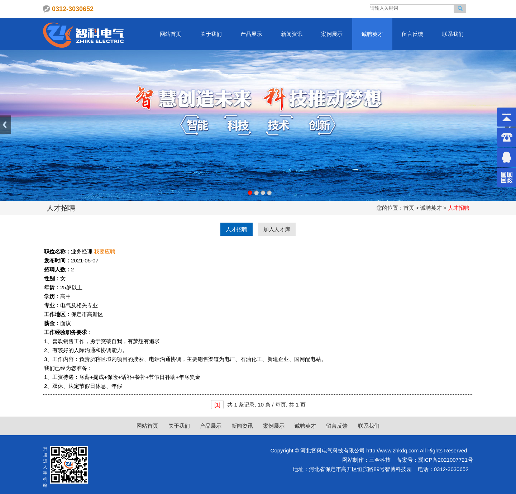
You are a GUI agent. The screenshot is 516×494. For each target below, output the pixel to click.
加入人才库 (276, 229)
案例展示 (332, 34)
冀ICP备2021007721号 (445, 460)
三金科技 (380, 460)
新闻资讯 (291, 34)
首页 (408, 208)
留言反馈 (412, 34)
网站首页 (170, 34)
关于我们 (211, 34)
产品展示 (251, 34)
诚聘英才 (372, 34)
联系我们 (453, 34)
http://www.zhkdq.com (392, 450)
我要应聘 (104, 251)
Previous (5, 124)
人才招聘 (236, 229)
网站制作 (353, 460)
